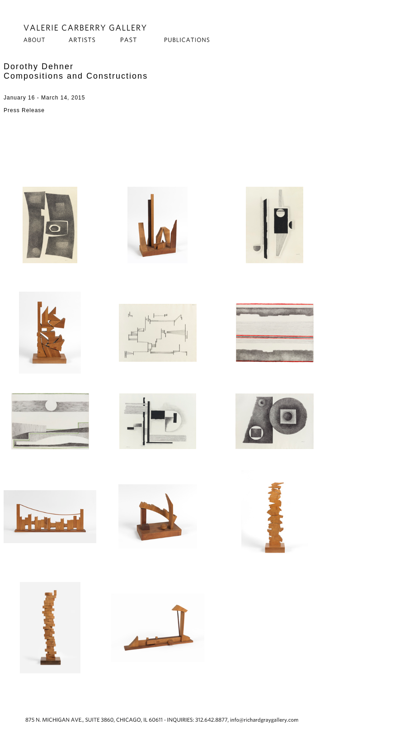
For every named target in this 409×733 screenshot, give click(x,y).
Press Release (24, 110)
